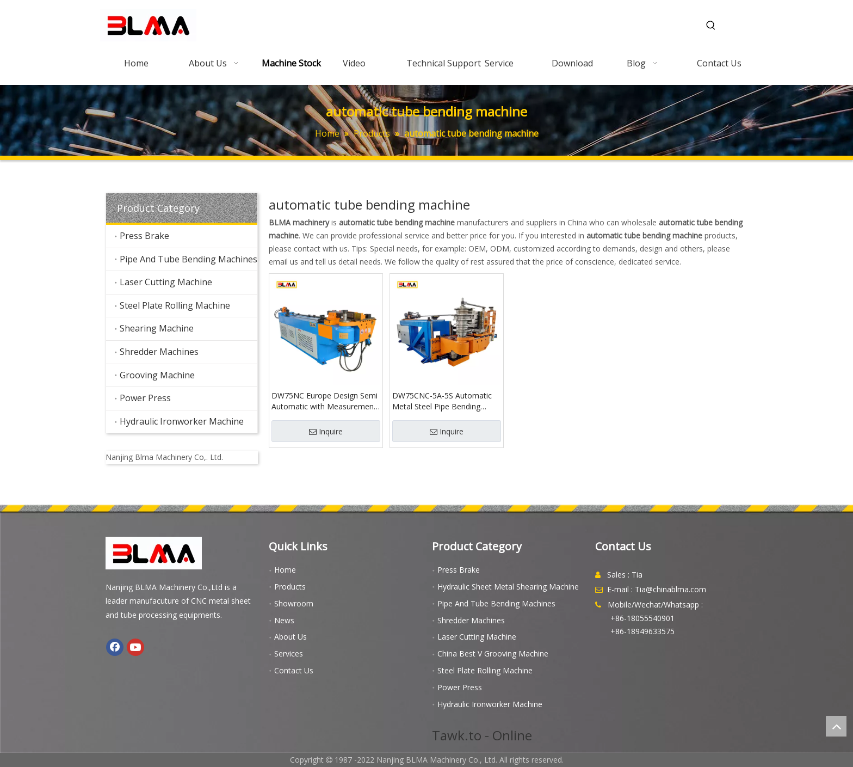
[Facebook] (114, 647)
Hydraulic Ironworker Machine (182, 421)
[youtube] (181, 442)
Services (288, 653)
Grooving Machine (157, 375)
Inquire (326, 431)
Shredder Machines (159, 352)
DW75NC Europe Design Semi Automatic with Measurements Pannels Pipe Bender (325, 401)
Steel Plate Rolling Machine (175, 305)
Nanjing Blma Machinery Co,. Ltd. (164, 457)
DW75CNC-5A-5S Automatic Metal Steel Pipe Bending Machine (442, 401)
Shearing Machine (157, 328)
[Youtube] (135, 647)
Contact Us (293, 670)
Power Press (145, 398)
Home (285, 569)
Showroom (293, 603)
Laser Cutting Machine (166, 282)
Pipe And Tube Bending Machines (188, 259)
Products (290, 586)
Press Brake (144, 236)
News (284, 620)
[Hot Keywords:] (711, 25)
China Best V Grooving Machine (492, 653)
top (836, 726)
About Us (290, 636)
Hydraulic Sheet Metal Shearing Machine (508, 586)
